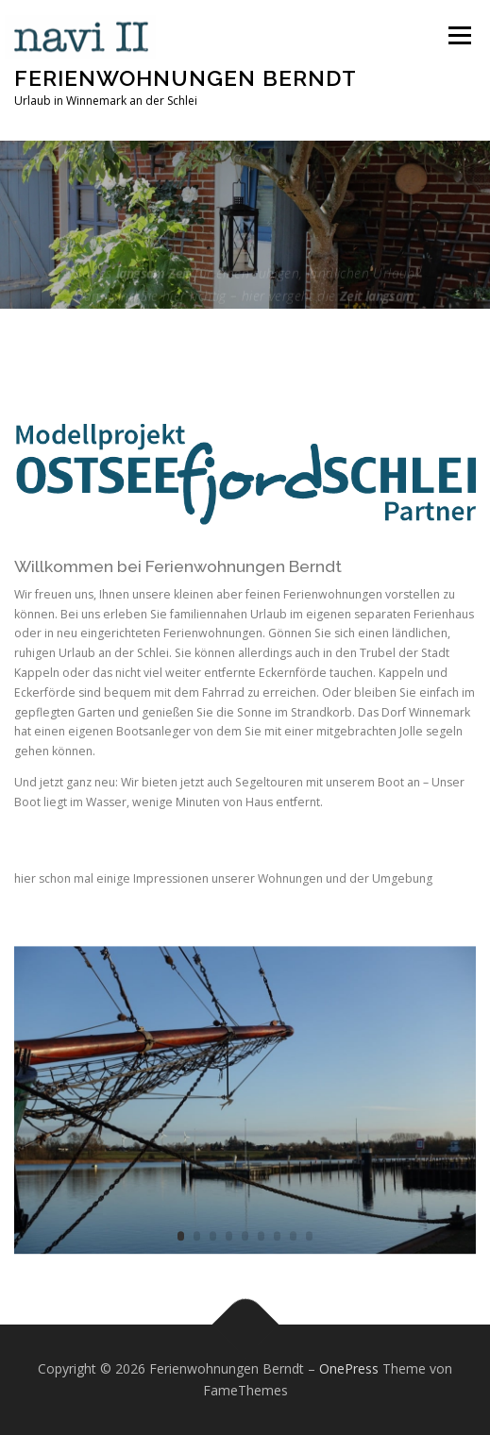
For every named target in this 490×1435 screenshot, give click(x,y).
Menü (458, 35)
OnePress (349, 1368)
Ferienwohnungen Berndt (185, 77)
